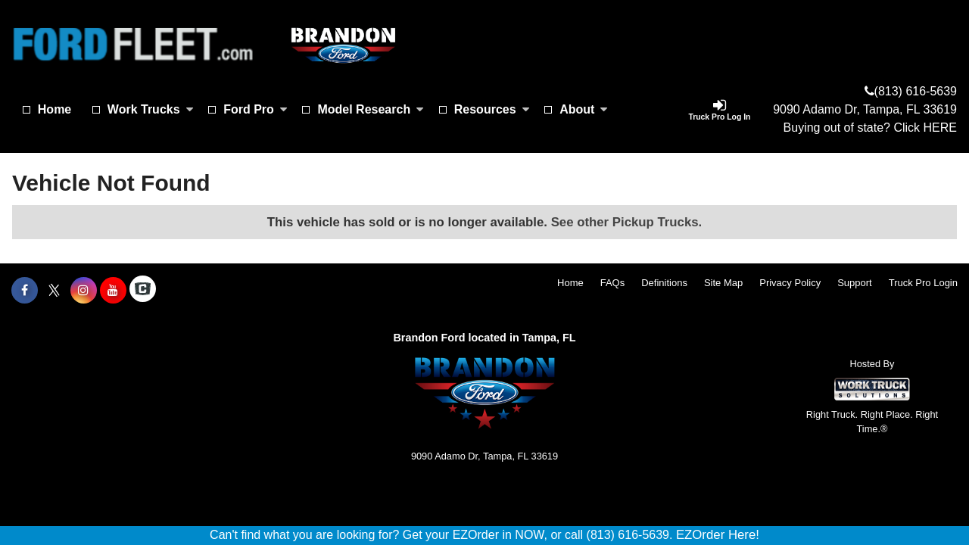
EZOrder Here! (717, 535)
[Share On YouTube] (113, 291)
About (583, 109)
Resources (492, 109)
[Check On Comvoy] (142, 291)
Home (54, 109)
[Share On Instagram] (83, 291)
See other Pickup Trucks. (627, 222)
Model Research (370, 109)
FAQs (612, 282)
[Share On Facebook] (24, 291)
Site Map (723, 282)
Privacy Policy (790, 282)
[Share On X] (54, 291)
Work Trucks (150, 109)
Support (854, 282)
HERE (940, 127)
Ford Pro (255, 109)
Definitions (664, 282)
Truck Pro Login (923, 282)
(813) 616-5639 (915, 91)
